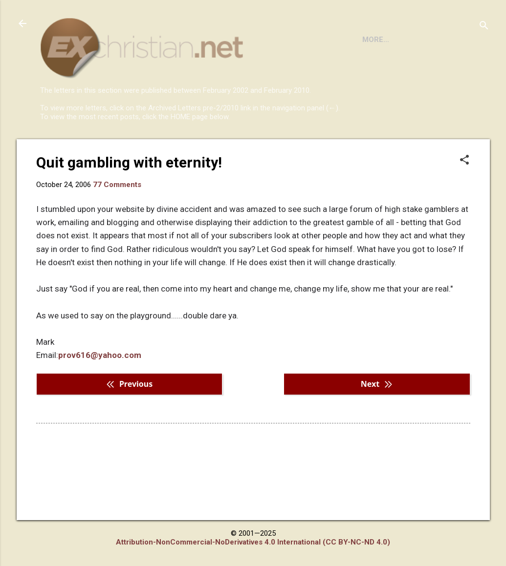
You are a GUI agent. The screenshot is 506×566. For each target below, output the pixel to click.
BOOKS (99, 148)
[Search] (484, 27)
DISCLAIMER (152, 148)
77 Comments (117, 224)
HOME (58, 148)
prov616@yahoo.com (99, 395)
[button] (464, 201)
